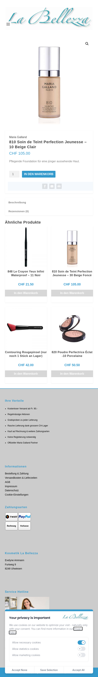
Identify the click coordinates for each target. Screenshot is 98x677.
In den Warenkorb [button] (26, 293)
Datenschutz (12, 490)
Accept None (19, 669)
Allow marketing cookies (26, 655)
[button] (87, 44)
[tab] (49, 202)
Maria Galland (18, 137)
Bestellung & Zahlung (17, 473)
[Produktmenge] (14, 174)
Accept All (78, 669)
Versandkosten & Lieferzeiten (21, 477)
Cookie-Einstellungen (16, 494)
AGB (7, 482)
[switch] (82, 642)
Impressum (11, 486)
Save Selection (49, 669)
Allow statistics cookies (25, 648)
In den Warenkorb (38, 174)
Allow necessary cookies (26, 642)
